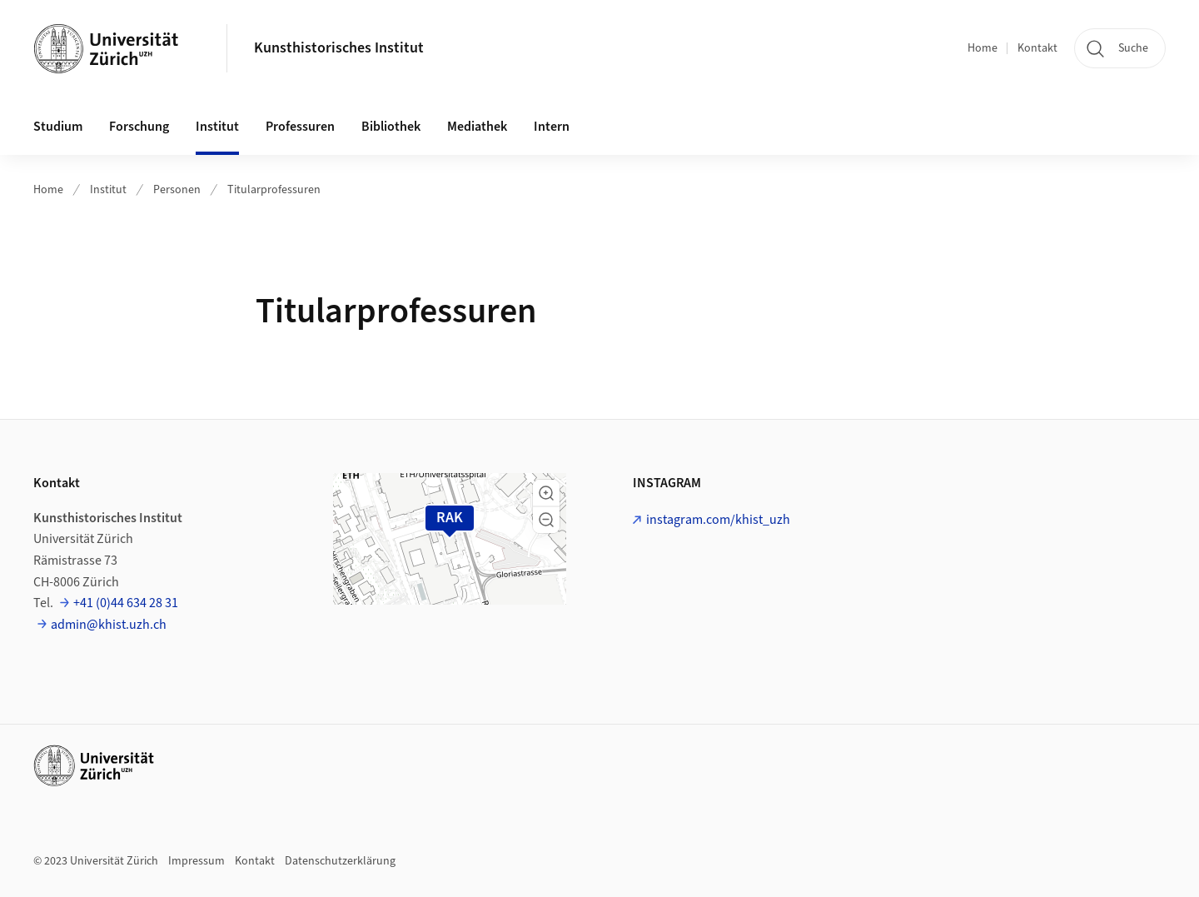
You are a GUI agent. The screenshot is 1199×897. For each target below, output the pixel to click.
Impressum (196, 861)
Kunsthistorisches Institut (339, 47)
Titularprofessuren (274, 190)
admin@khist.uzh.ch (109, 624)
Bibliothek (390, 126)
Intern (552, 126)
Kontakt (1037, 48)
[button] (546, 493)
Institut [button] (217, 126)
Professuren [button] (300, 126)
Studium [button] (57, 126)
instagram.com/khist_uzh (718, 520)
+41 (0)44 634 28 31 (125, 603)
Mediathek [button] (477, 126)
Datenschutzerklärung (340, 861)
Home (983, 48)
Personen (177, 190)
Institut (108, 190)
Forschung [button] (139, 126)
